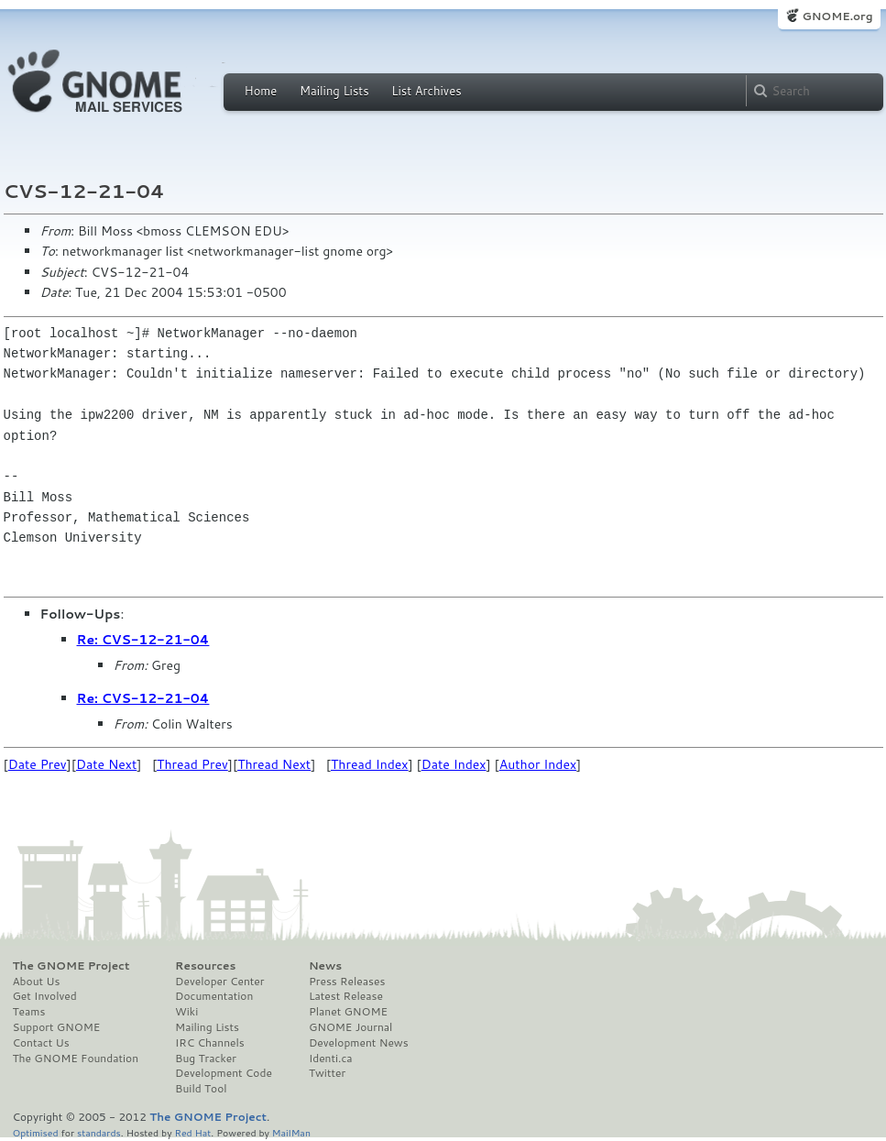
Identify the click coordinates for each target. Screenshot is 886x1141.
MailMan (291, 1132)
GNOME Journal (351, 1027)
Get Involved (45, 996)
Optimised (36, 1132)
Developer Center (219, 981)
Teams (29, 1011)
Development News (359, 1043)
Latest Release (346, 996)
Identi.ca (331, 1058)
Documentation (214, 996)
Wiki (186, 1011)
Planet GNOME (348, 1011)
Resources (205, 966)
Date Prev (37, 764)
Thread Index (370, 764)
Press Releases (347, 981)
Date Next (106, 764)
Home (261, 90)
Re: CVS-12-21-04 (143, 640)
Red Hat (192, 1132)
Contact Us (41, 1043)
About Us (36, 981)
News (325, 966)
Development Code (223, 1073)
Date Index (454, 764)
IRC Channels (210, 1043)
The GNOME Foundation (76, 1058)
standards (99, 1132)
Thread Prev (192, 764)
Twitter (327, 1073)
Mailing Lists (334, 90)
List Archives (426, 90)
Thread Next (274, 764)
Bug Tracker (205, 1058)
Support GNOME (57, 1027)
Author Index (537, 764)
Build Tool (200, 1088)
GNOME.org (837, 16)
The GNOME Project (71, 966)
